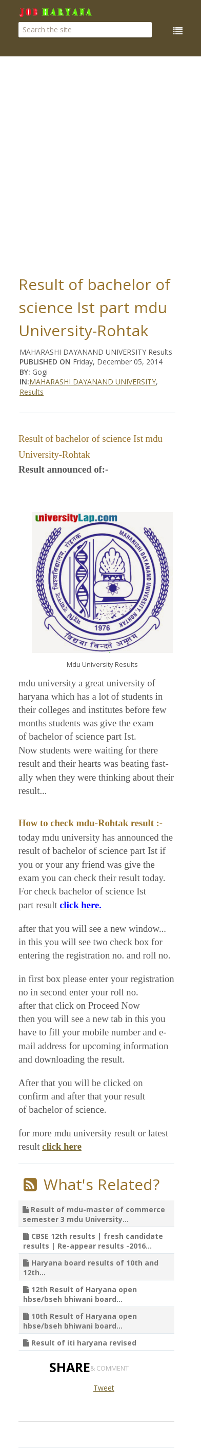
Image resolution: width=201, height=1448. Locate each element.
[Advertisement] (101, 163)
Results (31, 392)
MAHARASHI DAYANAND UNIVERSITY (92, 381)
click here (62, 1146)
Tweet (103, 1388)
